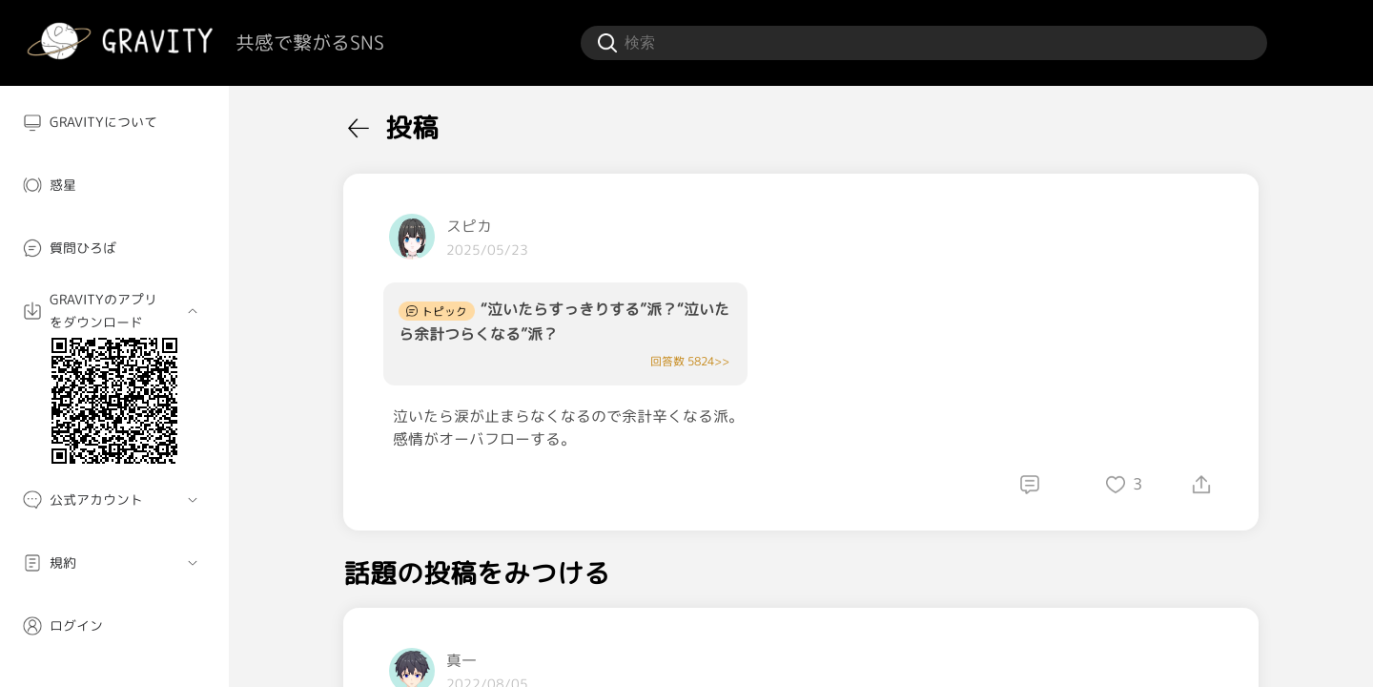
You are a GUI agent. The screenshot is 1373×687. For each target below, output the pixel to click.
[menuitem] (114, 122)
